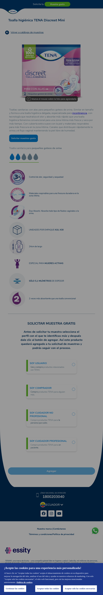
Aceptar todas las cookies (48, 588)
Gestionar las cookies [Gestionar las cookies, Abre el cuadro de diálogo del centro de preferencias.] (15, 588)
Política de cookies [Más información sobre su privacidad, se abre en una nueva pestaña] (24, 582)
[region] (51, 579)
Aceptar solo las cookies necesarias (80, 588)
